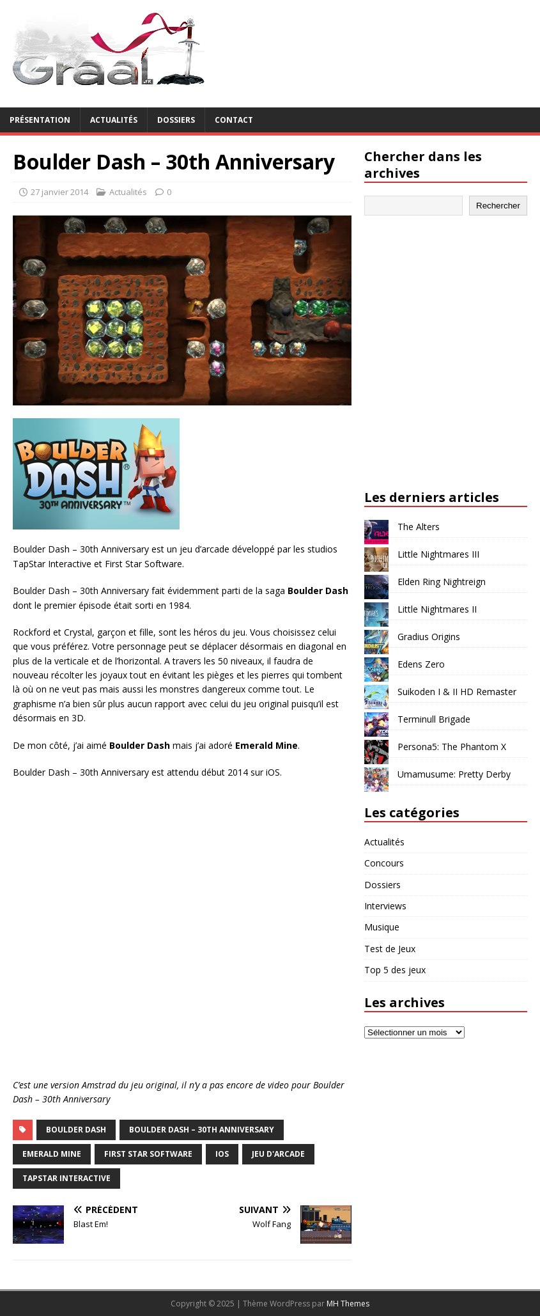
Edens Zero (421, 664)
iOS (222, 1153)
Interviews (385, 906)
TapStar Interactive (66, 1178)
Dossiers (176, 119)
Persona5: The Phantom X (451, 746)
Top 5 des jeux (395, 970)
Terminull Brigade (433, 719)
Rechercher (498, 205)
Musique (381, 927)
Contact (234, 119)
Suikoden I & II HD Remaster (456, 691)
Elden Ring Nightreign (441, 582)
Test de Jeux (389, 949)
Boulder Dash (76, 1129)
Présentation (40, 119)
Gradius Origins (428, 637)
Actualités (113, 119)
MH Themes (348, 1303)
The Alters (418, 527)
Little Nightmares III (438, 554)
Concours (384, 863)
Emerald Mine (51, 1153)
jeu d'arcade (278, 1153)
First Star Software (148, 1153)
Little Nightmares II (437, 609)
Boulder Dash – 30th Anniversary (201, 1129)
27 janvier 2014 (59, 192)
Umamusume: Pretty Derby (454, 774)
